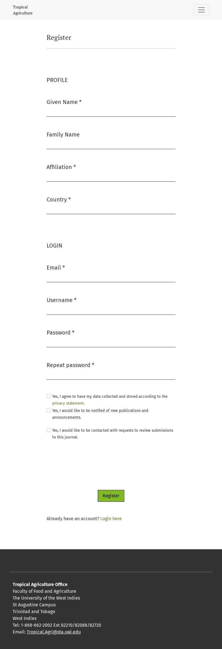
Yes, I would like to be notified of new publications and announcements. (100, 414)
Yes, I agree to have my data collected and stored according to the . (109, 400)
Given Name (64, 101)
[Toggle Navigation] (201, 10)
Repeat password (70, 364)
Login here (111, 518)
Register (111, 495)
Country (59, 199)
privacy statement (68, 403)
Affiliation (61, 166)
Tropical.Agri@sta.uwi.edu (54, 632)
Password (61, 332)
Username (62, 299)
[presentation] (89, 465)
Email (56, 267)
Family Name (63, 134)
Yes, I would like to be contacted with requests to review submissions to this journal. (112, 434)
